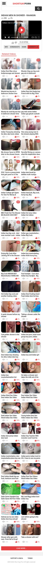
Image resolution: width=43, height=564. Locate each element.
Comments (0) (33, 47)
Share (24, 47)
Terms (30, 558)
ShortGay (22, 3)
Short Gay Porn (19, 562)
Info (6, 47)
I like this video (13, 43)
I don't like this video (16, 43)
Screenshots (15, 47)
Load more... (21, 548)
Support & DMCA (16, 558)
